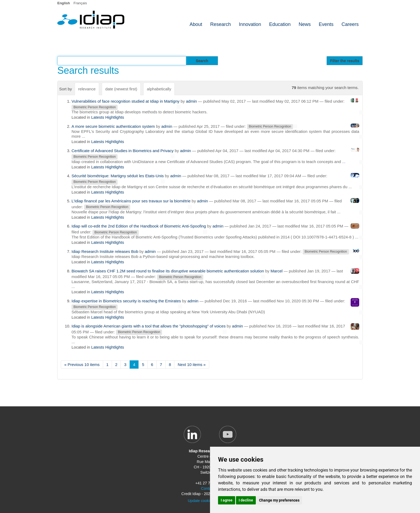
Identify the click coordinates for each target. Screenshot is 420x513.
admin (191, 101)
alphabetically (159, 89)
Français (80, 3)
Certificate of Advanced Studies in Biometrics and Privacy (123, 150)
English (63, 3)
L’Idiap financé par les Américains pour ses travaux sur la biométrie (131, 201)
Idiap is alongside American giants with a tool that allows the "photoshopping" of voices (149, 326)
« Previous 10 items (82, 364)
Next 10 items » (191, 364)
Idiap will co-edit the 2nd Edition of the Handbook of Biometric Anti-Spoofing (139, 226)
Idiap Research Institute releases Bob (105, 251)
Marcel (277, 271)
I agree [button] (226, 500)
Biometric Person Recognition (94, 107)
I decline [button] (246, 500)
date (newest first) (121, 89)
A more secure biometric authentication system (113, 126)
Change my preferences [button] (279, 500)
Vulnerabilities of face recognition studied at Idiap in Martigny (125, 101)
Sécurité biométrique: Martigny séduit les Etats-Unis (118, 175)
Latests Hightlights (107, 117)
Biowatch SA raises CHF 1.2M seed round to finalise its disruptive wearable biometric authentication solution (168, 271)
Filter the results (344, 61)
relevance (87, 89)
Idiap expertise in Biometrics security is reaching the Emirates (126, 301)
